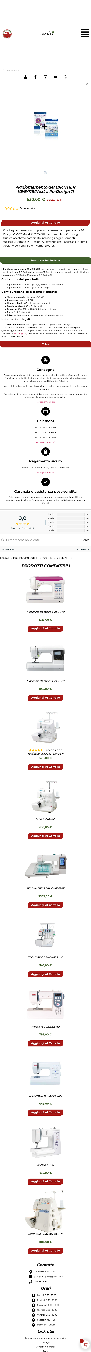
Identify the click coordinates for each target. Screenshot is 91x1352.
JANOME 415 (45, 1165)
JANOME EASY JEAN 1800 (45, 1096)
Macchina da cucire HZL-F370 (45, 612)
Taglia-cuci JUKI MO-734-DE (45, 1234)
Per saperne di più (45, 402)
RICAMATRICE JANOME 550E (45, 888)
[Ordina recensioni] (82, 549)
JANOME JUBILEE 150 (45, 1027)
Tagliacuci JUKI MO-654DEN (45, 754)
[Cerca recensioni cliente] (39, 540)
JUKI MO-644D (45, 819)
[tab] (45, 260)
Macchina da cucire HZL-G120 (45, 681)
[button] (45, 223)
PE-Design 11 (19, 334)
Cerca (85, 540)
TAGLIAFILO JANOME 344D (45, 957)
